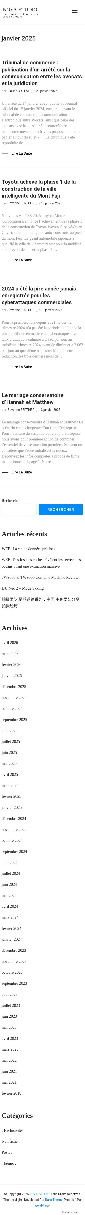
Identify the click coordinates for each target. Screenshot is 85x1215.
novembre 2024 (14, 829)
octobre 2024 (12, 840)
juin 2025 (9, 752)
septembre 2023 (14, 983)
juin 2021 (9, 1071)
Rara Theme (54, 1200)
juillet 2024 (11, 873)
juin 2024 (9, 884)
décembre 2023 (14, 950)
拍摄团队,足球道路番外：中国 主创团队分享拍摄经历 (40, 602)
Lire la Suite (22, 153)
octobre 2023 (12, 972)
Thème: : (9, 1163)
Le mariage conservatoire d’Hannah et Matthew (33, 398)
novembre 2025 (14, 697)
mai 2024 (9, 895)
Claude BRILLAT (19, 91)
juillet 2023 (11, 1005)
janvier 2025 (12, 807)
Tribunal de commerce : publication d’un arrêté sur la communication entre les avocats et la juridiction (42, 73)
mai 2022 (9, 1060)
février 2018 (11, 1093)
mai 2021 (9, 1082)
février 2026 (11, 664)
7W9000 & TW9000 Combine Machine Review (40, 577)
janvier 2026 (12, 675)
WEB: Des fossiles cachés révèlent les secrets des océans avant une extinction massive (41, 563)
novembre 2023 (14, 961)
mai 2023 (9, 1027)
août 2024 (10, 862)
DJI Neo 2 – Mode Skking (23, 588)
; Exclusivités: (13, 1130)
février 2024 (11, 928)
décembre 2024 (14, 818)
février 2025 (11, 796)
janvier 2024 (12, 939)
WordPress (42, 1205)
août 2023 (10, 994)
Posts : (7, 1152)
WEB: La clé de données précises (28, 549)
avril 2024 (10, 906)
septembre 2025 (14, 719)
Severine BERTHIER (21, 203)
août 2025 (10, 730)
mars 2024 (10, 917)
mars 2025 (10, 785)
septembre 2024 (14, 851)
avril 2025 (10, 774)
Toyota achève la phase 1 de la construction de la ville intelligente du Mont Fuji (39, 189)
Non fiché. (10, 1141)
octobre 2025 (12, 708)
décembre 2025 (14, 686)
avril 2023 (10, 1038)
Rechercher (11, 500)
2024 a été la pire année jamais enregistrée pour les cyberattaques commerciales (39, 296)
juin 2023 (9, 1016)
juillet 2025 (11, 741)
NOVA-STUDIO (20, 9)
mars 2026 (10, 654)
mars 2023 (10, 1049)
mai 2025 (9, 763)
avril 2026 (10, 642)
